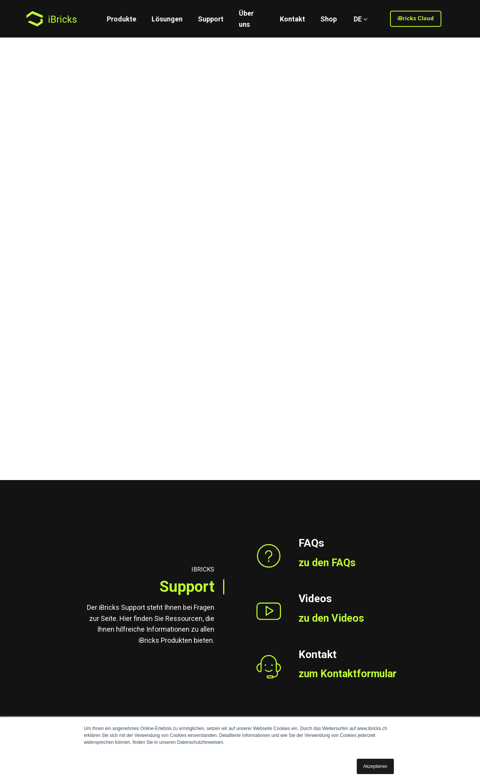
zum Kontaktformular (351, 329)
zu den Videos (332, 273)
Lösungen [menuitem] (167, 19)
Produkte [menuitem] (121, 19)
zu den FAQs (328, 217)
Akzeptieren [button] (375, 766)
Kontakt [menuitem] (292, 19)
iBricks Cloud (415, 18)
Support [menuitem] (211, 19)
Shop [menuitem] (328, 19)
